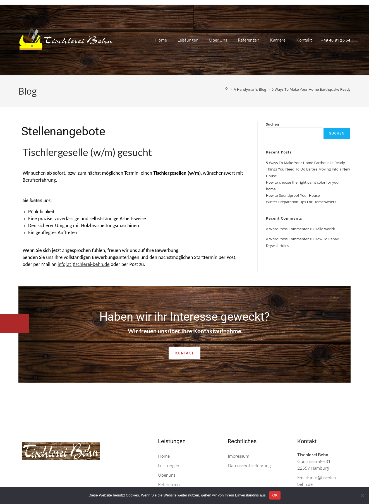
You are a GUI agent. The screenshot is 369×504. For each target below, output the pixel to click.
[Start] (226, 89)
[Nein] (362, 495)
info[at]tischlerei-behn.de (84, 264)
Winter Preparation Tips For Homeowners (301, 201)
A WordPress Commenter (287, 228)
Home (161, 40)
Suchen (272, 124)
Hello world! (325, 228)
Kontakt (304, 40)
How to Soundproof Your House (293, 195)
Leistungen (188, 40)
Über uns (218, 40)
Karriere (278, 40)
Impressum (238, 456)
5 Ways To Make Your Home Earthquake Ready (311, 89)
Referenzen (248, 40)
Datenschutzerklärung (249, 465)
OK (274, 495)
